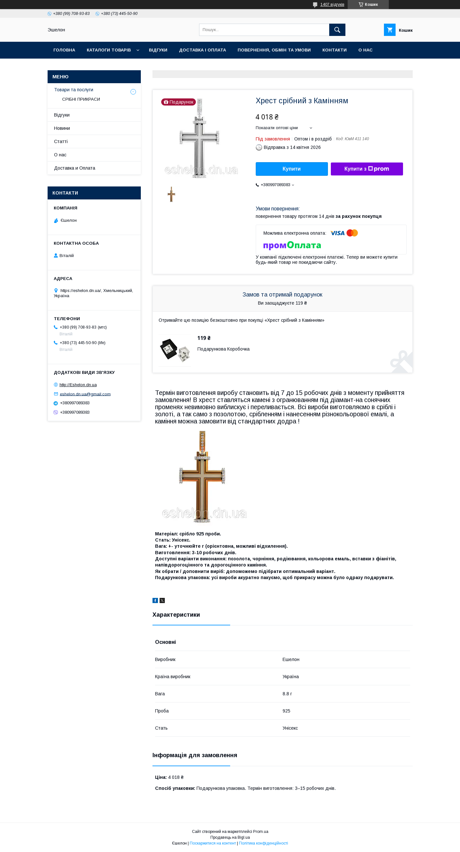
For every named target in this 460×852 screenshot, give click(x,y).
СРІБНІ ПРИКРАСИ (81, 99)
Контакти (334, 50)
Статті (61, 141)
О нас (365, 50)
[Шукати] (337, 30)
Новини (62, 128)
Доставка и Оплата (74, 168)
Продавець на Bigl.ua (230, 837)
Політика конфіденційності (263, 843)
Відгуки (158, 50)
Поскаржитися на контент (213, 843)
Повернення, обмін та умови (274, 50)
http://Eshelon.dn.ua (78, 384)
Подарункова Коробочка (223, 349)
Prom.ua (260, 831)
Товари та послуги (73, 89)
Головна (64, 50)
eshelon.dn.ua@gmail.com (85, 393)
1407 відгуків (332, 4)
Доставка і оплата (202, 50)
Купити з (366, 169)
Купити (292, 169)
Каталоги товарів (109, 50)
